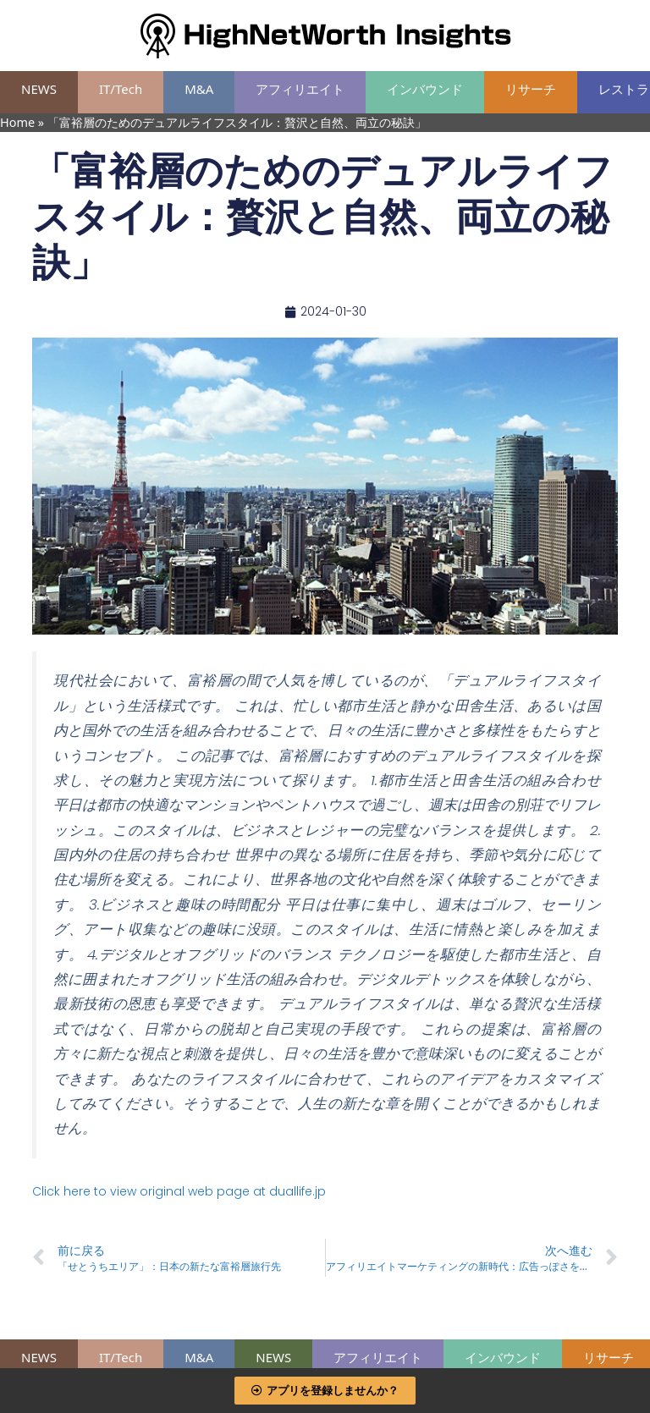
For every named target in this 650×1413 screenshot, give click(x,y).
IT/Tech (120, 88)
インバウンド (425, 88)
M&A (199, 88)
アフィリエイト (300, 88)
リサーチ (530, 88)
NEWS (39, 88)
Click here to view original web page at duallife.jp (179, 1191)
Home (17, 122)
